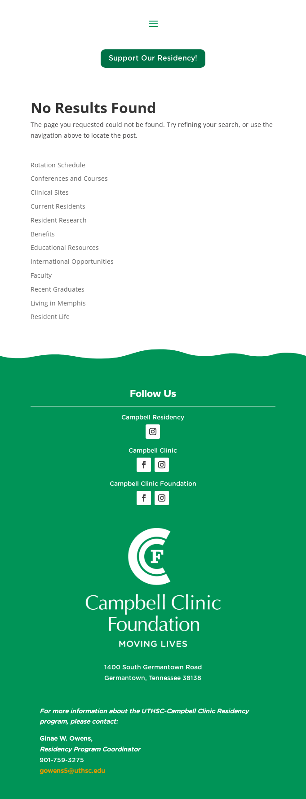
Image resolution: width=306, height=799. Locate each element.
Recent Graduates (57, 289)
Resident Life (50, 316)
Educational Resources (65, 247)
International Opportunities (72, 261)
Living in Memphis (58, 303)
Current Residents (58, 206)
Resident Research (59, 220)
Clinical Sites (50, 192)
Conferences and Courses (69, 178)
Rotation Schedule (58, 165)
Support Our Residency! (153, 58)
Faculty (41, 275)
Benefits (43, 234)
